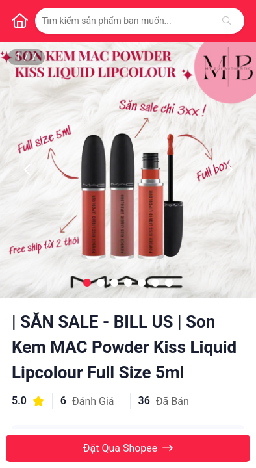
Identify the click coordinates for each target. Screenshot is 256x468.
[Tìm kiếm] (227, 20)
